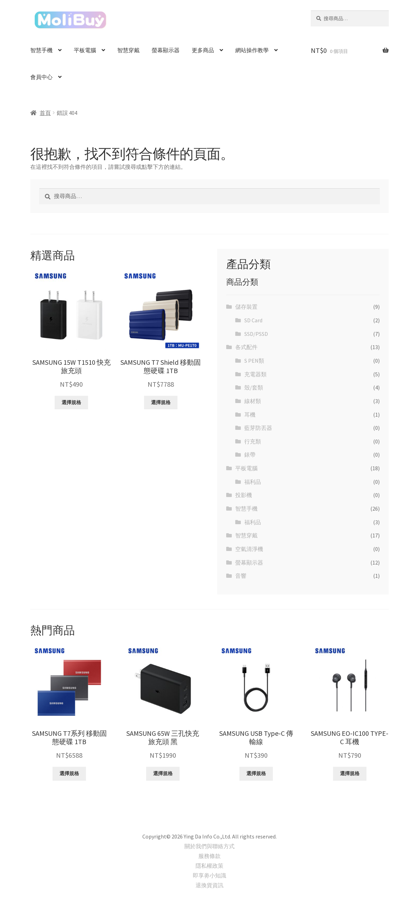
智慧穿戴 (128, 50)
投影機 (243, 494)
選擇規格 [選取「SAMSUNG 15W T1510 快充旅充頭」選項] (71, 402)
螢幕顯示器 (166, 50)
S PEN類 (254, 360)
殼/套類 (253, 387)
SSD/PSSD (256, 333)
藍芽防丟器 (258, 427)
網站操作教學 (252, 50)
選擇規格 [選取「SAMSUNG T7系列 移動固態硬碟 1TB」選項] (69, 773)
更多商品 (203, 50)
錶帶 (249, 454)
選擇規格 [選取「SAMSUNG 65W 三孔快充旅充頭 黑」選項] (163, 773)
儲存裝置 (246, 306)
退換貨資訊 (209, 885)
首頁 (45, 112)
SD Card (253, 320)
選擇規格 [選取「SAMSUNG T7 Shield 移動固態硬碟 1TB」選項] (161, 402)
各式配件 (246, 347)
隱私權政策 (209, 865)
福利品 (252, 481)
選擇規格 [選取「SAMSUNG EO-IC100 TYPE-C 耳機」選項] (349, 773)
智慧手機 (41, 50)
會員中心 (41, 76)
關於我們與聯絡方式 (209, 846)
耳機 (249, 414)
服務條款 (209, 855)
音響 (240, 575)
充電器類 (255, 374)
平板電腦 (85, 50)
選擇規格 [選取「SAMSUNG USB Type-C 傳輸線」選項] (256, 773)
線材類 (252, 400)
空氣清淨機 (249, 548)
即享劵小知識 (209, 875)
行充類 (252, 441)
